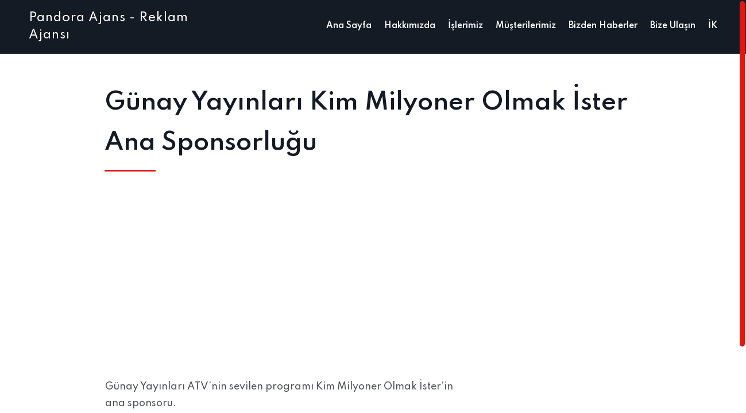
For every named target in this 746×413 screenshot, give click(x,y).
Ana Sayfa (349, 25)
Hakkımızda (409, 25)
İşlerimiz (465, 25)
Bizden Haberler (603, 25)
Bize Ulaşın (672, 25)
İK (712, 25)
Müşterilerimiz (526, 25)
